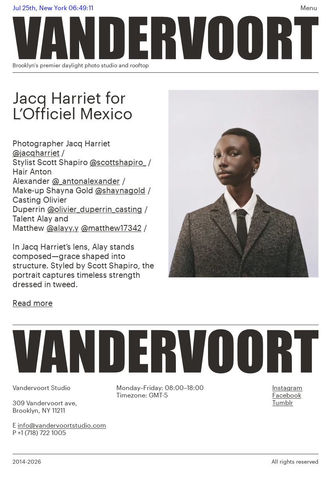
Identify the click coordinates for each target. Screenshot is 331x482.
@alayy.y (63, 227)
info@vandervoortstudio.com (62, 425)
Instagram (287, 387)
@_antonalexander (86, 180)
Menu (308, 7)
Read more (32, 303)
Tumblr (282, 402)
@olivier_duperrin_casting (94, 209)
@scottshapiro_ (118, 162)
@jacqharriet (36, 152)
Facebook (286, 395)
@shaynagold (120, 190)
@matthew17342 (111, 227)
